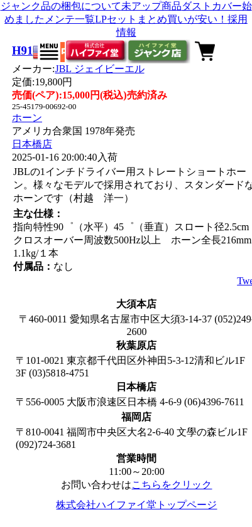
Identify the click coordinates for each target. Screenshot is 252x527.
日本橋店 (32, 144)
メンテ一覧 (70, 19)
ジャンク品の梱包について (61, 6)
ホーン (27, 117)
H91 (22, 50)
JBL (99, 68)
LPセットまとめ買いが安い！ (161, 19)
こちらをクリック (171, 484)
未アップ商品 (151, 6)
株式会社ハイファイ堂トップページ (136, 504)
